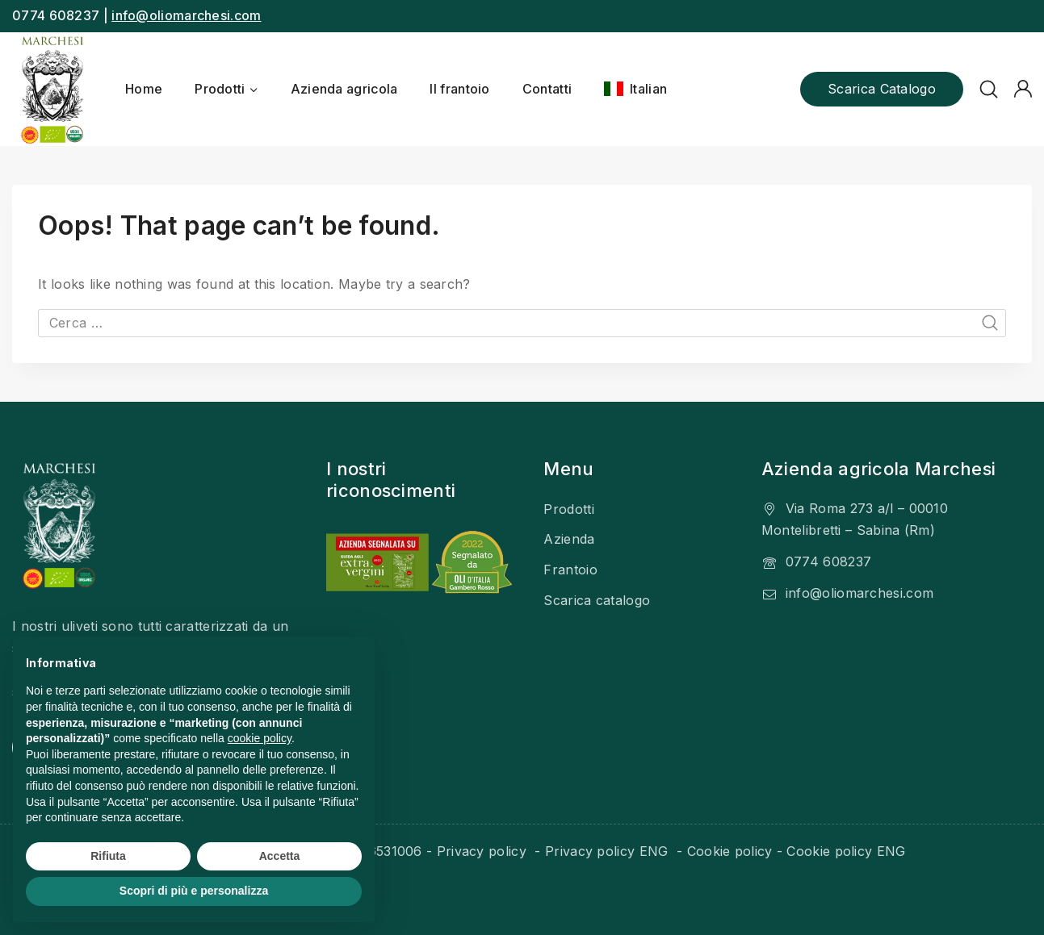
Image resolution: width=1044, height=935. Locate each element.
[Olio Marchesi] (52, 89)
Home (143, 89)
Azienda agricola (344, 89)
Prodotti (568, 509)
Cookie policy (730, 851)
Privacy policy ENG (609, 851)
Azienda (568, 539)
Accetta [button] (279, 855)
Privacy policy (484, 851)
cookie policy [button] (259, 738)
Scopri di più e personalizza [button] (193, 890)
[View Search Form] (988, 89)
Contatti (547, 89)
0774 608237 (828, 561)
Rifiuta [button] (108, 855)
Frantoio (570, 569)
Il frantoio (459, 89)
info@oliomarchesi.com (186, 15)
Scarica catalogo (882, 89)
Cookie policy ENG (845, 851)
